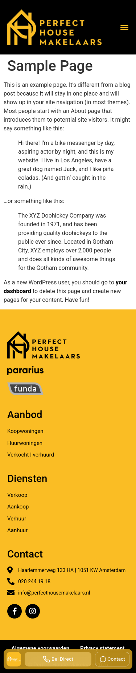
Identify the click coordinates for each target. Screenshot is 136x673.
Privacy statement (102, 648)
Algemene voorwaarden (40, 648)
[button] (124, 27)
